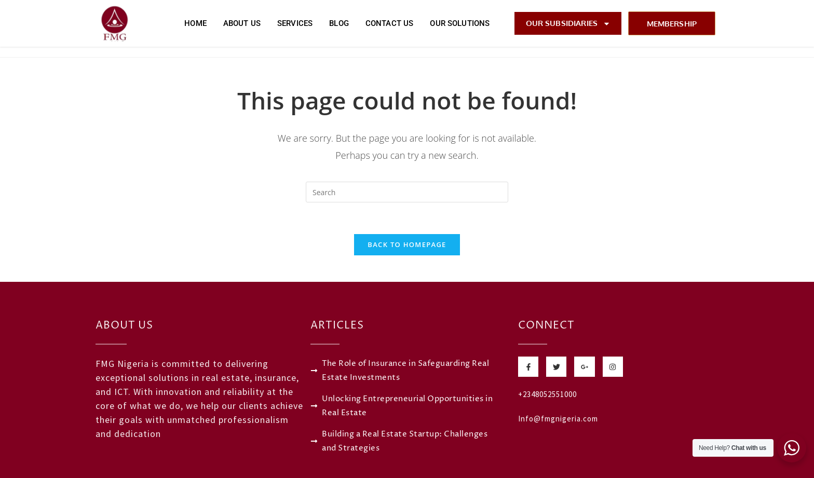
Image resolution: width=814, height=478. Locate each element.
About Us (242, 23)
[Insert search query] (407, 192)
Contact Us (389, 23)
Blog (339, 23)
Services (295, 23)
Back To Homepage (407, 244)
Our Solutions (460, 23)
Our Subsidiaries (568, 24)
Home (195, 23)
